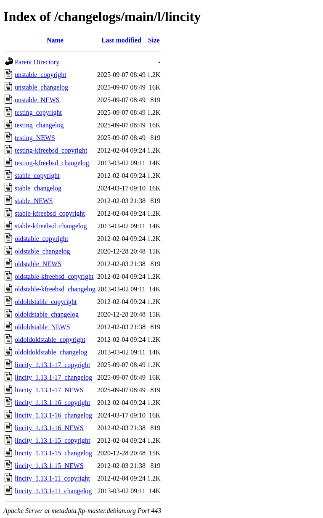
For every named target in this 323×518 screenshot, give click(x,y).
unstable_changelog (41, 87)
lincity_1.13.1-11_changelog (53, 490)
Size (154, 40)
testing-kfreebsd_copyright (51, 150)
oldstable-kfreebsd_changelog (55, 289)
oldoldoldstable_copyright (50, 339)
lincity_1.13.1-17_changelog (53, 377)
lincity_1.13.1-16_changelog (53, 415)
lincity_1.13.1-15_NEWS (49, 465)
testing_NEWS (35, 137)
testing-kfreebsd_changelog (52, 162)
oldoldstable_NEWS (42, 326)
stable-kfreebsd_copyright (50, 213)
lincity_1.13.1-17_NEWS (49, 390)
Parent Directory (37, 62)
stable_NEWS (34, 200)
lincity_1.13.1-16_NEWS (49, 427)
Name (55, 40)
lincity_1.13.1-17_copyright (52, 364)
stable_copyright (37, 175)
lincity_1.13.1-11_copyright (52, 478)
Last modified (121, 40)
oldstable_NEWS (38, 263)
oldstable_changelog (42, 251)
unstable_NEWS (37, 99)
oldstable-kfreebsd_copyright (54, 276)
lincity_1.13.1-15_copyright (52, 440)
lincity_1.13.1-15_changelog (53, 453)
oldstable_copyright (41, 238)
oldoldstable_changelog (47, 314)
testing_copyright (38, 112)
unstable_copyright (40, 74)
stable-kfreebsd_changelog (51, 226)
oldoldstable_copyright (46, 301)
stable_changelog (38, 188)
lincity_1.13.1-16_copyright (52, 402)
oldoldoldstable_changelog (51, 352)
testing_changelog (39, 125)
